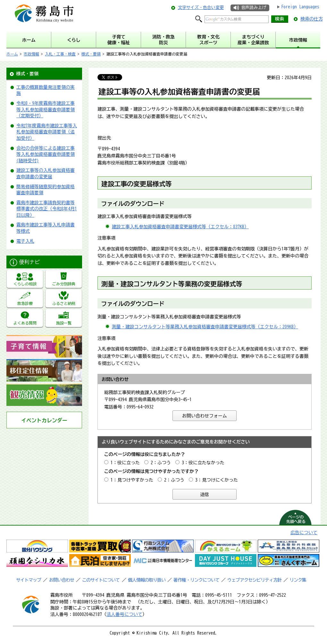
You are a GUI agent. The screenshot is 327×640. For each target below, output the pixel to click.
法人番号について (124, 614)
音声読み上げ (253, 7)
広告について (303, 532)
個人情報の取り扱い (146, 580)
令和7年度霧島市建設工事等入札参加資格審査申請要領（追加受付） (46, 131)
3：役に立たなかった (203, 462)
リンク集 (297, 580)
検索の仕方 (311, 19)
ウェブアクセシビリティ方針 (254, 580)
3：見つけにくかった (216, 480)
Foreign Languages (300, 6)
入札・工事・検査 (60, 54)
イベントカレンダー (44, 420)
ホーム (12, 54)
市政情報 (31, 54)
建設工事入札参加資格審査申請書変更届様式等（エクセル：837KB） (180, 226)
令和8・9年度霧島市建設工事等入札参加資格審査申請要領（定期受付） (45, 109)
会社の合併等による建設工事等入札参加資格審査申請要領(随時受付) (45, 154)
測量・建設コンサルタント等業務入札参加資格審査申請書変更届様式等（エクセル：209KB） (205, 326)
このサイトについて (101, 580)
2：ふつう (161, 462)
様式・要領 (91, 54)
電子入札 (25, 241)
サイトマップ (28, 580)
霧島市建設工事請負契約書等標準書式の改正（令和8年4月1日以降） (46, 208)
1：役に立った (125, 462)
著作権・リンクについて (196, 580)
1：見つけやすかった (132, 480)
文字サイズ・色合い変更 (201, 7)
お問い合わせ (61, 580)
